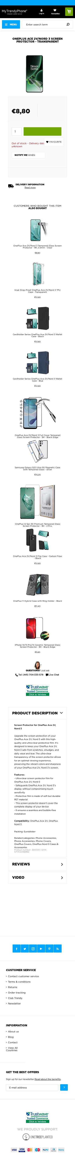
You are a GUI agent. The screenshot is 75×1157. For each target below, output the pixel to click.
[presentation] (48, 24)
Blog (11, 1037)
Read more (30, 187)
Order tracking (17, 992)
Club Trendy (15, 998)
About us (13, 1031)
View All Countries (12, 1049)
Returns (12, 987)
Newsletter (14, 1003)
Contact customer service (23, 976)
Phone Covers (43, 841)
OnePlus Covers (22, 844)
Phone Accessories (46, 838)
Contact (13, 1042)
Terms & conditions (19, 981)
